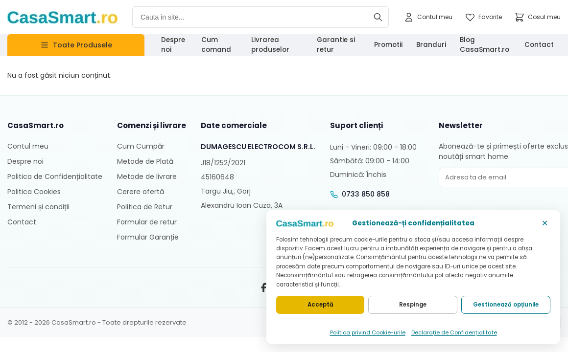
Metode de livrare (147, 176)
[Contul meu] (427, 17)
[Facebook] (263, 287)
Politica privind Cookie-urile (367, 332)
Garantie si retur (336, 44)
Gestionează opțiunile (506, 304)
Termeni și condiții (38, 207)
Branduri (431, 44)
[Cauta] (378, 17)
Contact (539, 44)
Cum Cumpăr (141, 146)
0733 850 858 (366, 194)
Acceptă (320, 304)
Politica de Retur (144, 207)
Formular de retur (147, 222)
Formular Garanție (148, 237)
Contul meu (27, 146)
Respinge (412, 304)
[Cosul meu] (537, 17)
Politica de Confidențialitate (54, 176)
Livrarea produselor (270, 44)
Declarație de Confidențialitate (454, 332)
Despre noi (173, 44)
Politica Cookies (34, 192)
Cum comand (216, 44)
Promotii (388, 44)
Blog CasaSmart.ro (484, 44)
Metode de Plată (145, 161)
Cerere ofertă (140, 192)
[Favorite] (483, 17)
